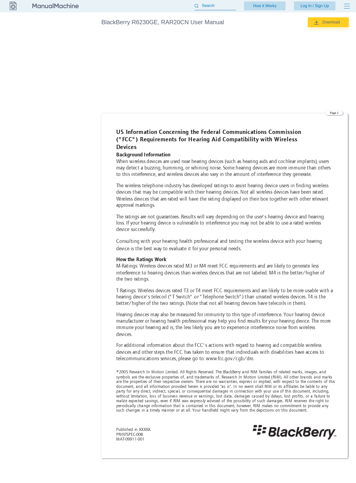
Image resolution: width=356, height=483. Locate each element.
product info (63, 37)
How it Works (264, 6)
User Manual (64, 49)
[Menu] (347, 6)
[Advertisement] (224, 70)
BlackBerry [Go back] (13, 22)
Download (331, 22)
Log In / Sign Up (315, 6)
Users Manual (65, 60)
